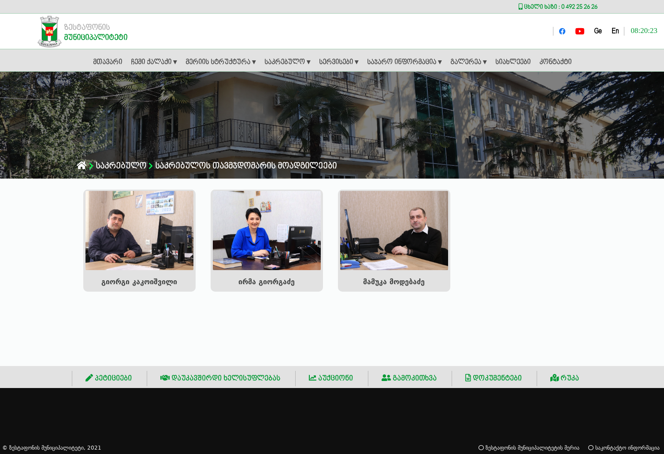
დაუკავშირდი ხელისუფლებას (220, 378)
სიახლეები (512, 62)
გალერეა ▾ (468, 62)
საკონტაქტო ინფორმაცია (624, 447)
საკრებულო (117, 166)
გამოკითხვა (409, 378)
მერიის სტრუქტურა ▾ (220, 62)
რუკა (564, 378)
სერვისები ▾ (338, 62)
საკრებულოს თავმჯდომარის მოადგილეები (242, 166)
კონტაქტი (555, 62)
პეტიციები (108, 378)
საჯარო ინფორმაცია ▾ (404, 62)
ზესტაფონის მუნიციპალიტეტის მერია (529, 447)
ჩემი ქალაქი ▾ (154, 62)
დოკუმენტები (493, 378)
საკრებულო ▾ (287, 62)
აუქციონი (331, 378)
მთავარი (107, 62)
